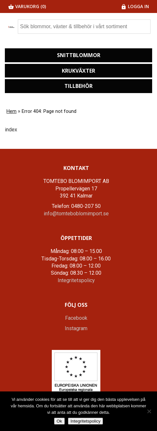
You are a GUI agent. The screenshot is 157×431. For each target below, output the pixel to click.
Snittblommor (78, 55)
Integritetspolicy (76, 280)
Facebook (76, 318)
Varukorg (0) (27, 6)
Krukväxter (78, 70)
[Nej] (149, 411)
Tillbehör (78, 86)
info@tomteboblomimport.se (76, 213)
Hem (11, 111)
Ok (59, 421)
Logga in (135, 6)
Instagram (76, 328)
